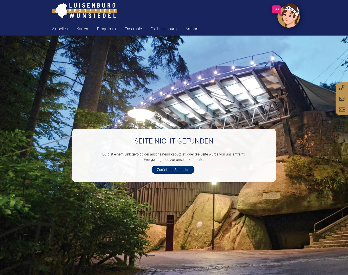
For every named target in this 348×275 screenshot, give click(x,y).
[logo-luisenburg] (84, 11)
